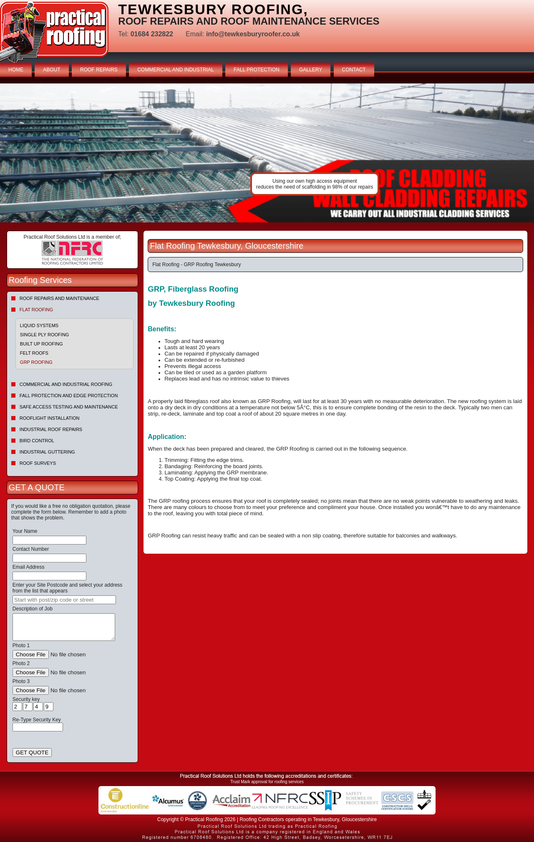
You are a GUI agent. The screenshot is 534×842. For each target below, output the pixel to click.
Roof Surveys (38, 463)
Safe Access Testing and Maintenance (69, 406)
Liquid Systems (39, 325)
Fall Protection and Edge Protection (69, 395)
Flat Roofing (36, 309)
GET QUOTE (32, 752)
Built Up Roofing (41, 343)
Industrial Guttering (47, 451)
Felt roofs (34, 352)
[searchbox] (64, 599)
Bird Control (37, 440)
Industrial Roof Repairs (51, 429)
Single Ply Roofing (44, 334)
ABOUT (51, 70)
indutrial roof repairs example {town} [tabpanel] (267, 152)
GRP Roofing (36, 362)
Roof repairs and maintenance (59, 298)
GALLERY (310, 70)
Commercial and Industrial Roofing (66, 384)
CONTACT (354, 70)
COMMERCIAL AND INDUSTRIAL (175, 70)
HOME (15, 70)
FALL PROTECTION (257, 70)
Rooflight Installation (50, 418)
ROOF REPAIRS (99, 70)
